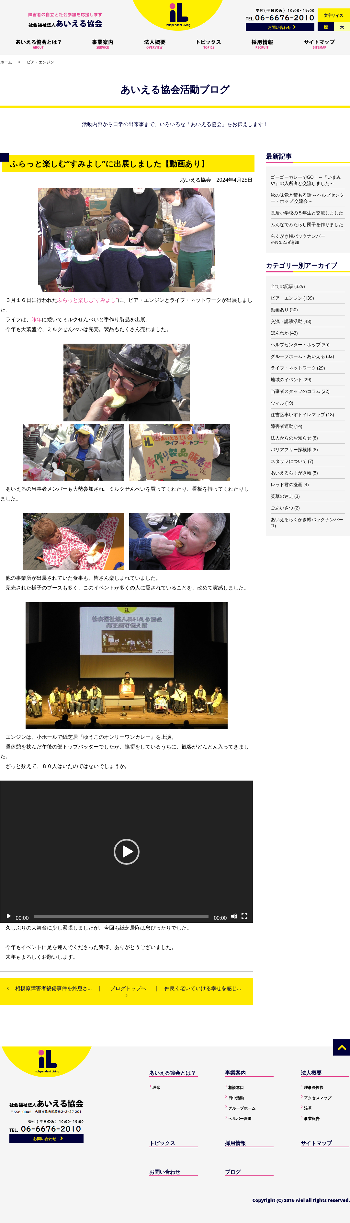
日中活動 (236, 1098)
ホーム (6, 62)
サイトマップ (316, 1143)
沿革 (308, 1108)
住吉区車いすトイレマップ (298, 414)
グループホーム (241, 1108)
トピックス (162, 1143)
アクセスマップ (317, 1098)
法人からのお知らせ (291, 438)
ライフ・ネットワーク (293, 368)
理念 (156, 1087)
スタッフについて (289, 461)
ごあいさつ (282, 508)
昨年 (36, 319)
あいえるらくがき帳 (291, 473)
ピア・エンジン (40, 62)
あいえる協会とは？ (172, 1072)
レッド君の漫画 (286, 484)
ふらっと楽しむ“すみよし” (87, 299)
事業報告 (312, 1118)
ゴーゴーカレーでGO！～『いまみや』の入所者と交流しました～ (306, 180)
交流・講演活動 (286, 321)
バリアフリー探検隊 (291, 449)
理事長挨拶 (313, 1087)
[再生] (9, 916)
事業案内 (235, 1072)
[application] (126, 852)
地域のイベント (286, 379)
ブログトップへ (128, 988)
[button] (127, 852)
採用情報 (235, 1143)
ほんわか (280, 333)
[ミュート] (234, 916)
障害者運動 (282, 426)
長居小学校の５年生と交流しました (307, 213)
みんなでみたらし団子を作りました (307, 224)
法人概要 (311, 1072)
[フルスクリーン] (244, 916)
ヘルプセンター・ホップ (296, 344)
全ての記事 (282, 286)
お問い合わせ (279, 27)
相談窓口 (236, 1087)
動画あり (280, 309)
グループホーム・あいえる (298, 356)
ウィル (277, 403)
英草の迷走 (282, 496)
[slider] (121, 916)
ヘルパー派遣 (240, 1118)
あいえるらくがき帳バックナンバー (307, 519)
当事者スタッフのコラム (296, 391)
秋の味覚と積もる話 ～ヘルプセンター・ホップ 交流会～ (307, 198)
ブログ (233, 1171)
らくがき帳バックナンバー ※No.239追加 (298, 239)
